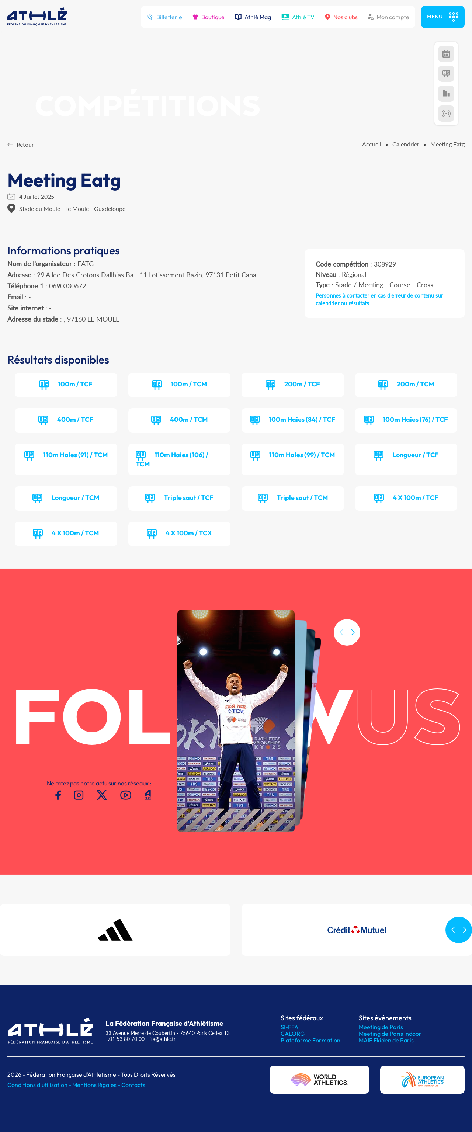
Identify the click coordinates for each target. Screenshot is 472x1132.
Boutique (208, 17)
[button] (353, 651)
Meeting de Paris (381, 1027)
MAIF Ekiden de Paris (386, 1040)
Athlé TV (298, 17)
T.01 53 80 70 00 (125, 1039)
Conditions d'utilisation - (39, 1084)
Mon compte (388, 17)
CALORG (293, 1033)
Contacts (133, 1084)
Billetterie (164, 17)
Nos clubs (341, 17)
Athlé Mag (253, 17)
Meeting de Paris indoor (390, 1033)
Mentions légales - (96, 1084)
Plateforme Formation (310, 1040)
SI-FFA (289, 1027)
